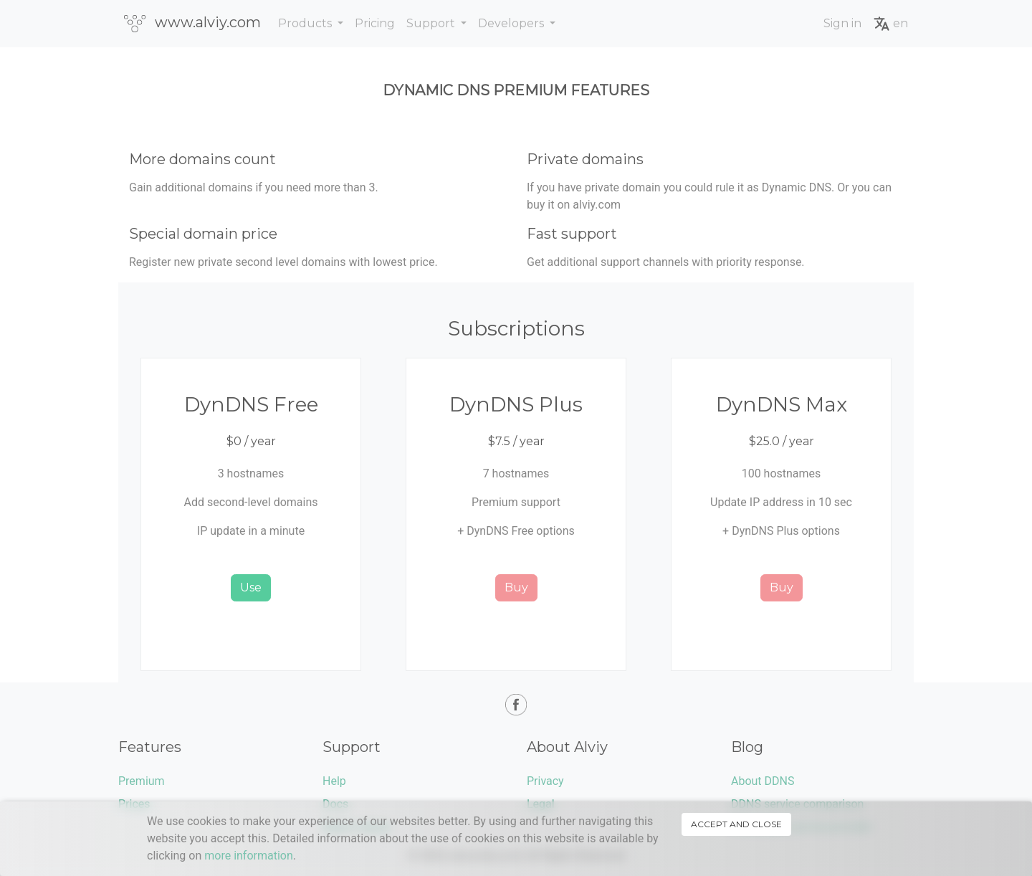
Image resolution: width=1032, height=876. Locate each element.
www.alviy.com (192, 23)
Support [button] (432, 23)
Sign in (842, 23)
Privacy (545, 781)
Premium (141, 781)
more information (248, 855)
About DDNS (762, 781)
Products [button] (306, 23)
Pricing (375, 23)
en (890, 23)
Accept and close (736, 824)
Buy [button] (516, 587)
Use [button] (251, 587)
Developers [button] (512, 23)
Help (334, 781)
